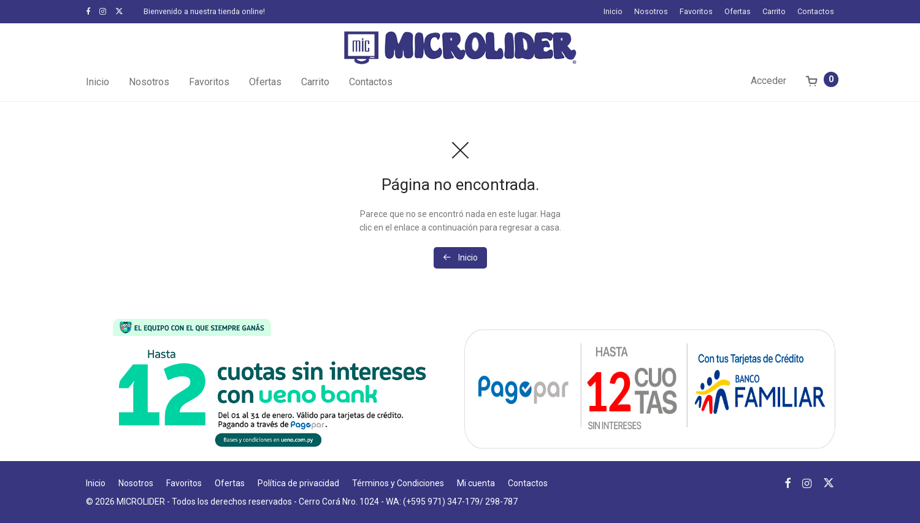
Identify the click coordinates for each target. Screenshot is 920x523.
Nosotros (651, 12)
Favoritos (696, 12)
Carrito (774, 12)
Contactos (815, 12)
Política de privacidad (298, 483)
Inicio (613, 12)
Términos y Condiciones (398, 483)
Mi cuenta (476, 483)
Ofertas (737, 12)
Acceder (768, 80)
